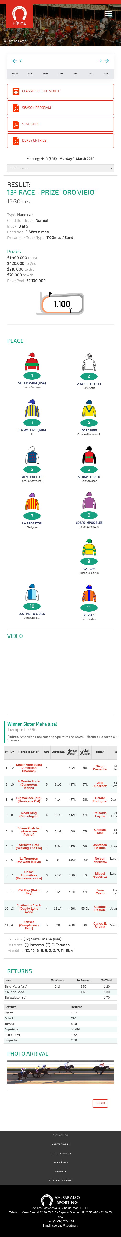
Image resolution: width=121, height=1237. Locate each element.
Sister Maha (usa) (32, 383)
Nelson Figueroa (100, 860)
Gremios (60, 1171)
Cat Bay (89, 569)
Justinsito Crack (32, 614)
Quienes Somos (60, 1153)
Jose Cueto (100, 891)
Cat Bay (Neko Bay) (28, 891)
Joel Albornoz (100, 784)
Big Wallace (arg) (32, 430)
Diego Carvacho (100, 767)
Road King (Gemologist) (28, 814)
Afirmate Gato (89, 477)
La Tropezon (32, 523)
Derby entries (34, 141)
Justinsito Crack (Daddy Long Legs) (29, 908)
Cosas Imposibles (89, 523)
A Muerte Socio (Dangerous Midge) (29, 784)
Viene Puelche (32, 477)
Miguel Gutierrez (100, 875)
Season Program (36, 108)
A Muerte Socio (89, 384)
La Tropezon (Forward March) (29, 860)
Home (22, 41)
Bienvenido (60, 1135)
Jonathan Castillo (100, 846)
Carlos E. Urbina (100, 925)
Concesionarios (60, 1180)
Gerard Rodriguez (100, 799)
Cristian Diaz (100, 831)
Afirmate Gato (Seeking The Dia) (29, 846)
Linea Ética (61, 1162)
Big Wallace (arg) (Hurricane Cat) (29, 799)
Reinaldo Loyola (100, 814)
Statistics (30, 124)
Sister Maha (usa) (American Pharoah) (29, 768)
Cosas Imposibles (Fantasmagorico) (29, 875)
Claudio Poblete (100, 908)
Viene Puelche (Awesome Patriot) (28, 831)
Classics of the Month (41, 91)
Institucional (60, 1144)
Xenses (89, 615)
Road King (89, 430)
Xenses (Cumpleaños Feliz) (29, 925)
